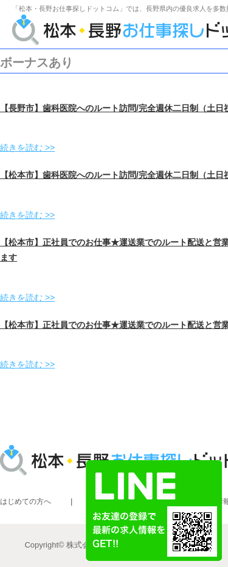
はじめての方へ (25, 501)
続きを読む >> (27, 147)
